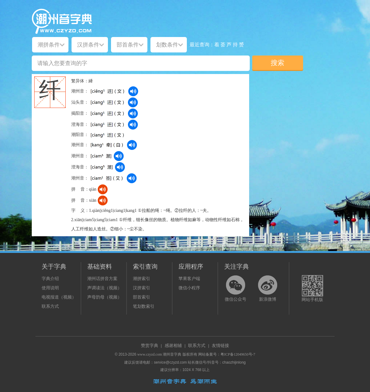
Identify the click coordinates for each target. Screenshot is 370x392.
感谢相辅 (173, 345)
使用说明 (50, 288)
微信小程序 (189, 288)
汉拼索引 (141, 288)
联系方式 (50, 306)
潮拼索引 (141, 278)
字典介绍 (50, 278)
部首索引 (141, 297)
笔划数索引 (143, 306)
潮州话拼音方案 (102, 278)
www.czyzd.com (149, 354)
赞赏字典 (149, 345)
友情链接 (220, 345)
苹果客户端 (189, 278)
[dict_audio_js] (133, 91)
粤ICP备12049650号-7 (237, 354)
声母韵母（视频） (104, 297)
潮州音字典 (172, 354)
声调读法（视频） (104, 288)
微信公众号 (235, 299)
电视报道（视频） (59, 297)
